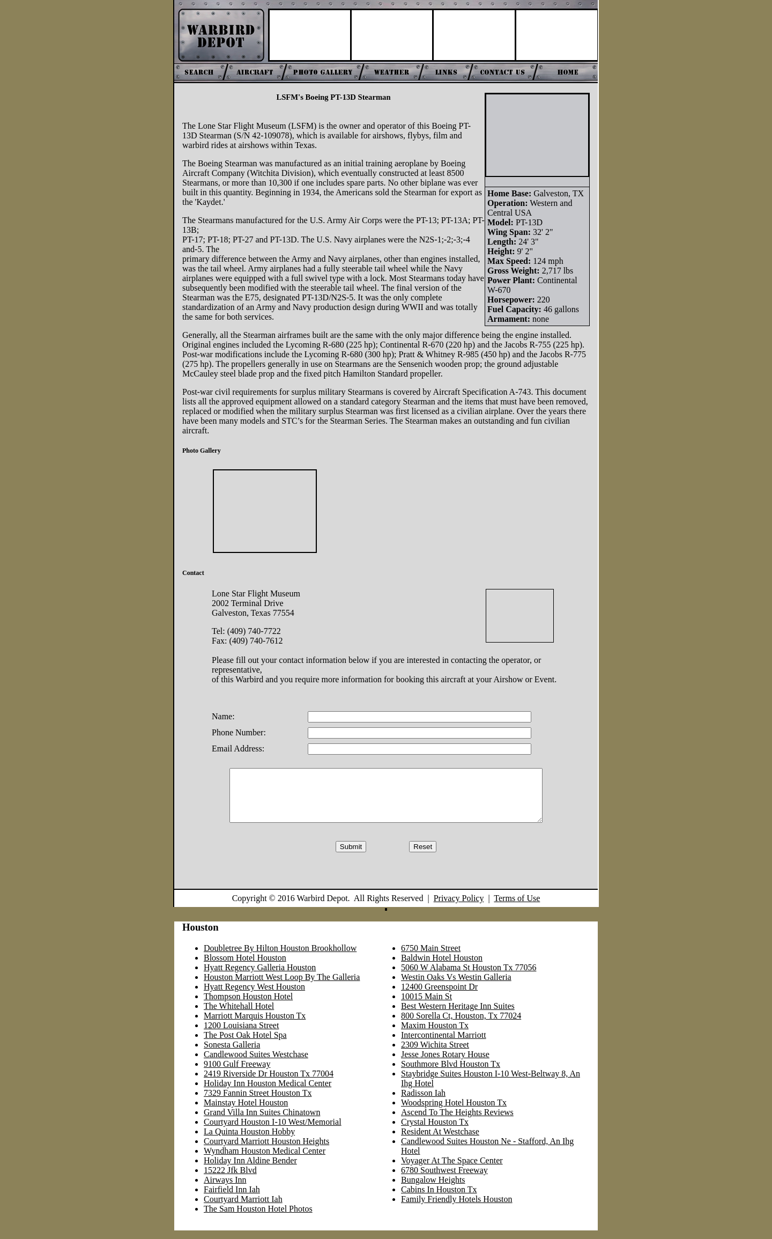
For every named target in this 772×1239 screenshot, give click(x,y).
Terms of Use (517, 906)
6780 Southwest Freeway (444, 1178)
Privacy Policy (459, 906)
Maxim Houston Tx (435, 1033)
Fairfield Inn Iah (232, 1198)
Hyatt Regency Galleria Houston (260, 975)
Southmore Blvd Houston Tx (450, 1072)
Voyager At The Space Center (452, 1169)
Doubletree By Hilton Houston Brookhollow (280, 956)
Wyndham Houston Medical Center (264, 1159)
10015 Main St (426, 1004)
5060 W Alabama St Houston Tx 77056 (468, 975)
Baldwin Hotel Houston (441, 966)
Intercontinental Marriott (443, 1043)
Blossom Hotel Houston (245, 966)
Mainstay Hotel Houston (246, 1111)
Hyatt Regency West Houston (254, 995)
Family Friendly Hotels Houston (457, 1207)
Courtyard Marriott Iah (243, 1207)
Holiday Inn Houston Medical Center (267, 1091)
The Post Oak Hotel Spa (245, 1043)
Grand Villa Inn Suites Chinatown (262, 1120)
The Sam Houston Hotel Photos (258, 1217)
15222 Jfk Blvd (230, 1178)
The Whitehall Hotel (239, 1014)
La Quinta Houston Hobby (249, 1140)
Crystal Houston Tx (435, 1130)
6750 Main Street (431, 956)
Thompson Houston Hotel (248, 1004)
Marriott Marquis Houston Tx (255, 1024)
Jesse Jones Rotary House (445, 1062)
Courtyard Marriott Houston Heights (266, 1149)
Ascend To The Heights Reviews (457, 1120)
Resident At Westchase (440, 1140)
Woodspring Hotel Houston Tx (454, 1111)
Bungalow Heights (433, 1188)
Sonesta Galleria (232, 1053)
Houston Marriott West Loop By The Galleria (282, 985)
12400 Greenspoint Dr (439, 995)
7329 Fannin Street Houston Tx (257, 1101)
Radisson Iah (423, 1101)
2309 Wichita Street (435, 1053)
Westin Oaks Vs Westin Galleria (456, 985)
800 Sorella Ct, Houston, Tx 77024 (461, 1024)
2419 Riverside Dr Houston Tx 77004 (268, 1082)
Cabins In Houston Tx (439, 1198)
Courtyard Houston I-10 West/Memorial (273, 1130)
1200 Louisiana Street (241, 1033)
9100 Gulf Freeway (237, 1072)
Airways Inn (225, 1188)
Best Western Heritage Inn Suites (458, 1014)
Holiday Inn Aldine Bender (250, 1169)
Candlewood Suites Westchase (256, 1062)
